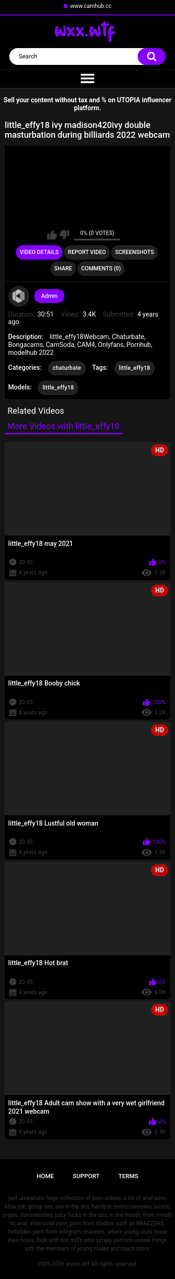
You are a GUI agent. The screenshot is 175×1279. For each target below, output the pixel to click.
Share (63, 268)
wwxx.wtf (77, 1264)
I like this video (52, 235)
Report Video (87, 252)
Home (45, 1176)
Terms (129, 1176)
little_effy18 (134, 368)
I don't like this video (64, 235)
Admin (49, 296)
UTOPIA (128, 100)
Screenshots (134, 252)
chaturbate (67, 368)
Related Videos (35, 411)
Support (86, 1176)
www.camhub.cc (91, 6)
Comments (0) (101, 268)
